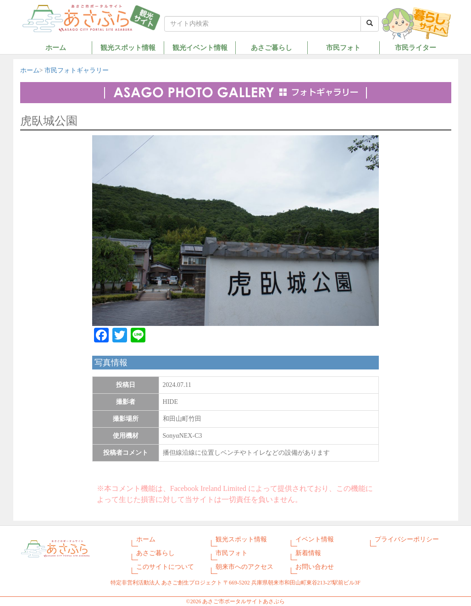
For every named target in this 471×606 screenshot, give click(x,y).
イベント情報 (314, 539)
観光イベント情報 (199, 47)
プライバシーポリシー (407, 539)
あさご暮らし (271, 47)
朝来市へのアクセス (244, 566)
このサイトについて (165, 566)
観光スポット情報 (127, 47)
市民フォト (343, 47)
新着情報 (308, 553)
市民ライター (415, 47)
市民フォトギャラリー (76, 70)
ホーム (55, 47)
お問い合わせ (314, 566)
